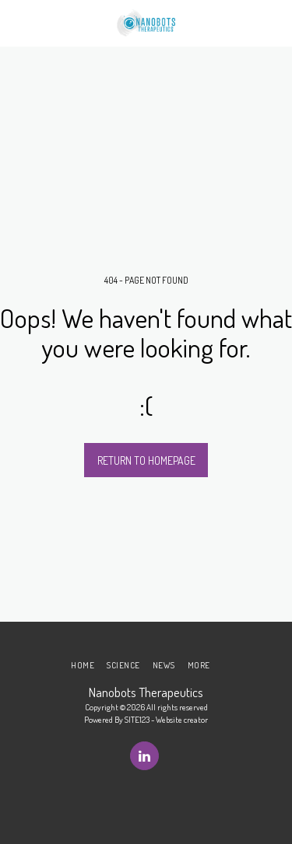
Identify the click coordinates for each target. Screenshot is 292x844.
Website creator (182, 719)
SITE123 (137, 719)
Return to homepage (146, 460)
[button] (17, 22)
